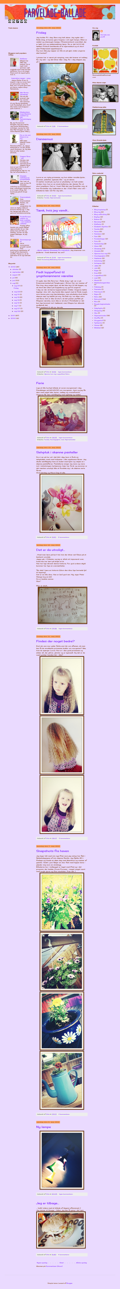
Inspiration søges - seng (20, 78)
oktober (15, 269)
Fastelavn (98, 234)
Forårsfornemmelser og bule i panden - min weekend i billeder (25, 220)
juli (13, 278)
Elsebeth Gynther (101, 226)
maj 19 (17, 294)
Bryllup (97, 217)
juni (14, 280)
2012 (13, 267)
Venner (96, 325)
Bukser (96, 219)
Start (62, 1263)
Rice (96, 301)
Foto (96, 241)
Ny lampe (43, 1127)
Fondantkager (99, 239)
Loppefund (61, 374)
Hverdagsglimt (55, 439)
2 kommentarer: (63, 126)
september (16, 272)
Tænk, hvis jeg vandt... (52, 210)
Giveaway (98, 249)
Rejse (96, 294)
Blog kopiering (99, 209)
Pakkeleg (97, 287)
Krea (96, 273)
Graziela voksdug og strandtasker (25, 177)
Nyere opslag (42, 1263)
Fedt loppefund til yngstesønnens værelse (54, 274)
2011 (13, 315)
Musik (96, 280)
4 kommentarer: (64, 1114)
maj (14, 283)
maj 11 (16, 306)
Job (95, 268)
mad (62, 439)
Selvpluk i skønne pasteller (57, 452)
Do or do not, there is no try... (25, 136)
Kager (96, 270)
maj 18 (17, 297)
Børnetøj (97, 222)
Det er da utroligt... (50, 550)
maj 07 (17, 308)
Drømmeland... (25, 197)
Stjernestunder (55, 198)
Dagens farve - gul (25, 157)
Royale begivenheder (102, 304)
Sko (95, 313)
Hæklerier (98, 258)
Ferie (40, 383)
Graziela (97, 251)
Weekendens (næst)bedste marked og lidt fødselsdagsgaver (25, 116)
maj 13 (17, 300)
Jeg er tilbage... (47, 1203)
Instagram (98, 263)
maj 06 (17, 311)
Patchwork (98, 292)
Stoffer (97, 318)
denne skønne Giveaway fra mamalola (53, 250)
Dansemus (44, 139)
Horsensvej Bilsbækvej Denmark (53, 259)
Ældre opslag (81, 1263)
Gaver (96, 246)
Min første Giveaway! (24, 93)
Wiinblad (97, 328)
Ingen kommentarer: (65, 196)
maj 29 (17, 286)
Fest (96, 236)
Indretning (98, 261)
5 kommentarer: (65, 838)
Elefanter (23, 59)
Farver (96, 231)
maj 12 (17, 303)
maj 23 (17, 292)
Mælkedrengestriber (102, 283)
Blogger (69, 1283)
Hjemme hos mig (50, 374)
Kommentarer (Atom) (54, 1266)
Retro (67, 374)
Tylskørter (98, 323)
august (15, 275)
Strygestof (98, 320)
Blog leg (97, 212)
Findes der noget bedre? (55, 641)
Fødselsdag (98, 244)
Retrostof (98, 299)
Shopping (98, 311)
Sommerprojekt (25, 240)
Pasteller (97, 289)
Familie (46, 198)
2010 (13, 318)
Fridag (41, 32)
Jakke (96, 266)
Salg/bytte (98, 308)
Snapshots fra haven (52, 851)
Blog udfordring (100, 214)
